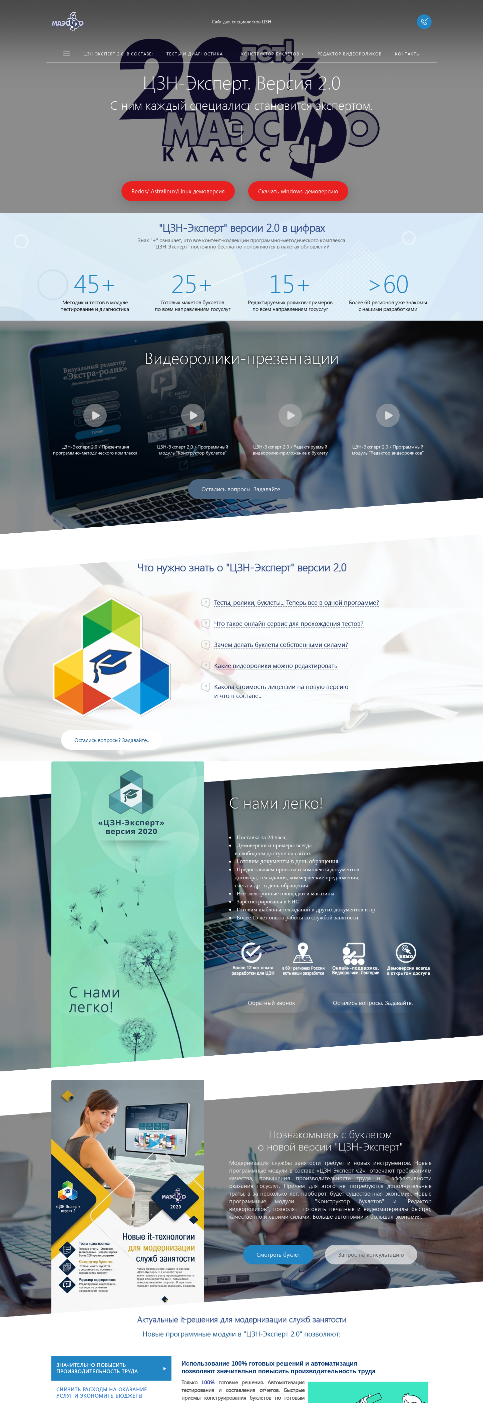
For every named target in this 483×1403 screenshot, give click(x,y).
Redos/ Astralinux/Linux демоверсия (178, 191)
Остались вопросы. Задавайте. (241, 489)
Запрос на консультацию (371, 1254)
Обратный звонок (271, 1003)
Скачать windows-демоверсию (298, 191)
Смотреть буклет (278, 1254)
